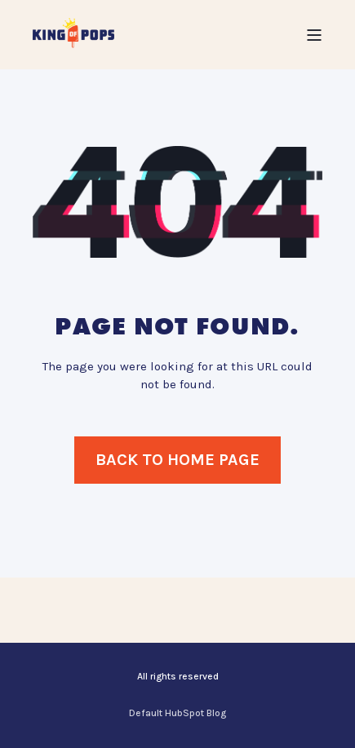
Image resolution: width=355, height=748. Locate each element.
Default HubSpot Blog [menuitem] (177, 713)
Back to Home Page (177, 459)
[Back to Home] (73, 33)
